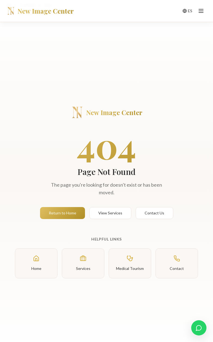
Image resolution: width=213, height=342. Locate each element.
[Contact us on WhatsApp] (198, 327)
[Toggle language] (187, 11)
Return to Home (62, 213)
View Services (110, 213)
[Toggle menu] (201, 10)
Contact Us (154, 213)
